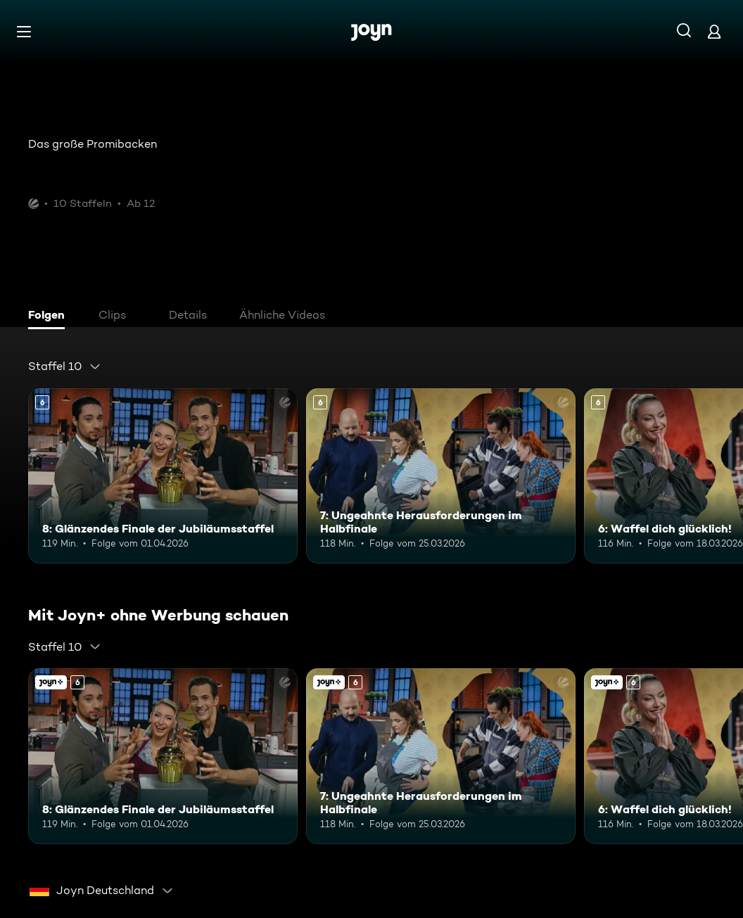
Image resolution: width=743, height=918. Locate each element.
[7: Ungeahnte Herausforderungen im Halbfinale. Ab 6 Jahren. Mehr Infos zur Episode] (441, 475)
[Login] (714, 31)
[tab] (50, 316)
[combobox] (64, 366)
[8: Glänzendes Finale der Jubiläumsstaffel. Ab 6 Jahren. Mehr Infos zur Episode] (163, 475)
